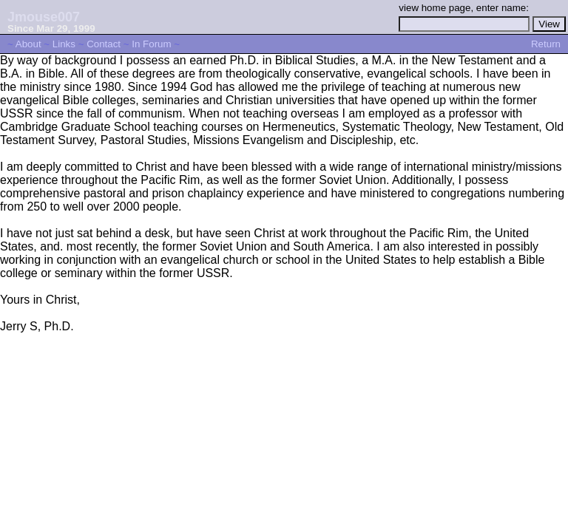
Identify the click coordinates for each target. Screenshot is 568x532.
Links (64, 44)
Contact (104, 44)
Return (546, 44)
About (28, 44)
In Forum (151, 44)
